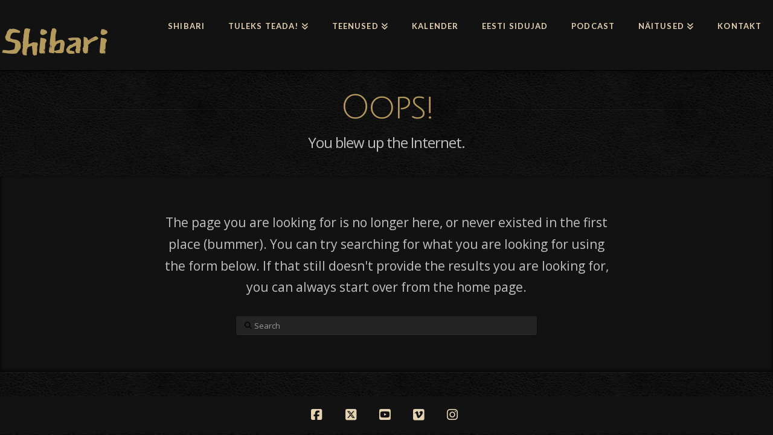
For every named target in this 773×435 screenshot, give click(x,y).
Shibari (53, 41)
